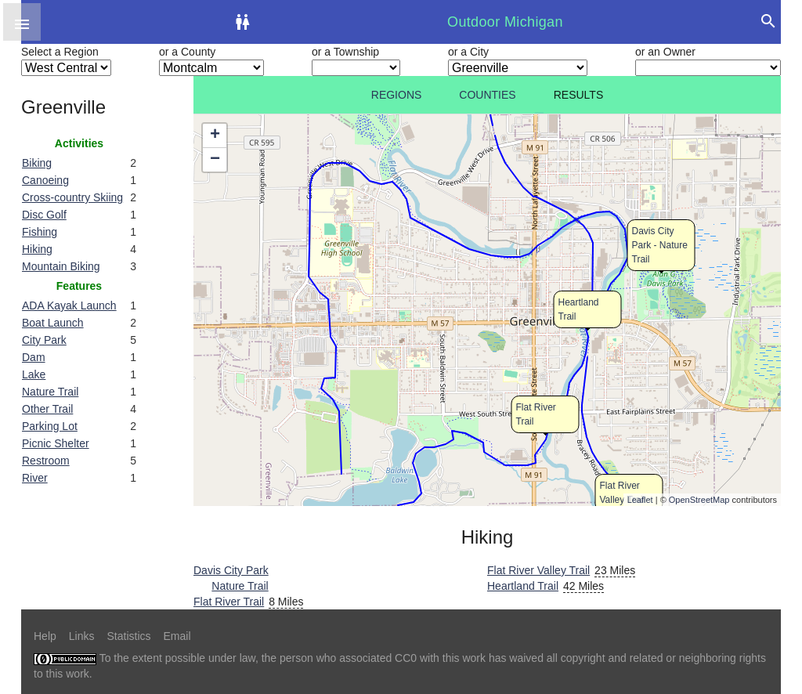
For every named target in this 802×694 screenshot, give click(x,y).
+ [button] (215, 135)
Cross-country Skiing (72, 197)
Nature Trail (50, 391)
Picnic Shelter (55, 443)
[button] (22, 22)
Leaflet (640, 499)
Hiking (37, 249)
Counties (487, 95)
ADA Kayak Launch (69, 305)
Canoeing (45, 180)
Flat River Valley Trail (538, 570)
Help (45, 636)
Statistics (128, 636)
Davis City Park (231, 570)
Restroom (46, 460)
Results (579, 95)
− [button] (215, 160)
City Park (44, 340)
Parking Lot (50, 426)
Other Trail (47, 409)
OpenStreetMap (699, 499)
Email (177, 636)
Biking (37, 163)
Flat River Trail (228, 601)
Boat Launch (53, 322)
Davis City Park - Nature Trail (660, 245)
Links (82, 636)
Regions (396, 95)
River (35, 478)
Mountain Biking (61, 266)
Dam (33, 357)
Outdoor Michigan (505, 22)
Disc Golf (44, 214)
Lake (33, 374)
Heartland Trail (522, 586)
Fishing (39, 232)
